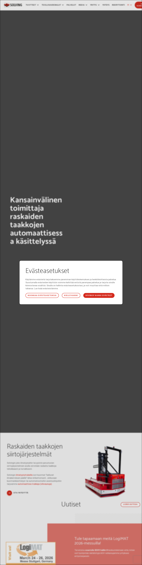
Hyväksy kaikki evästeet (99, 295)
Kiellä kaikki (71, 295)
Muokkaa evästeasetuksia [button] (42, 295)
